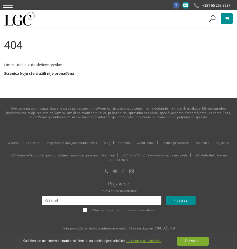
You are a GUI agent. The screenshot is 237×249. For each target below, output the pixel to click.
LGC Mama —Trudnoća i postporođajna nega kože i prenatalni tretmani (62, 155)
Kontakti (124, 142)
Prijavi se (222, 142)
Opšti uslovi (145, 142)
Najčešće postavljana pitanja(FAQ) (72, 142)
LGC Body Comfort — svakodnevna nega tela (154, 155)
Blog (107, 142)
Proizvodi (33, 142)
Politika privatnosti (175, 142)
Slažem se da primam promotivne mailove (121, 210)
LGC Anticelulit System (210, 155)
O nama (13, 142)
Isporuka (202, 142)
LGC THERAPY (118, 160)
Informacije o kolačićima (143, 241)
